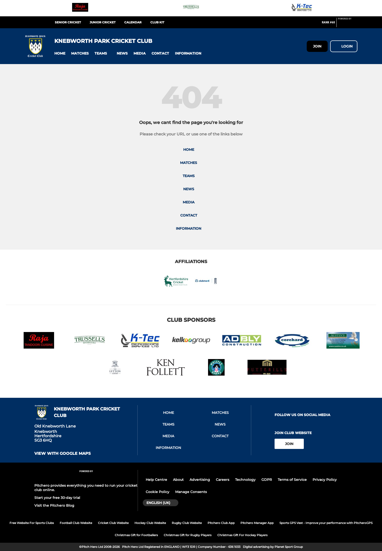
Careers (222, 479)
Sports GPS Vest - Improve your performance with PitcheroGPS (325, 523)
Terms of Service (292, 479)
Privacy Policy (325, 479)
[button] (59, 53)
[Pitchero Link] (347, 24)
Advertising (200, 479)
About (178, 479)
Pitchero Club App (221, 523)
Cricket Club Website (113, 523)
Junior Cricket (102, 22)
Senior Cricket (68, 22)
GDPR (266, 479)
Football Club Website (76, 523)
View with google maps (62, 453)
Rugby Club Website (187, 523)
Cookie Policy (157, 492)
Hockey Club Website (150, 523)
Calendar (133, 22)
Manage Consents (191, 492)
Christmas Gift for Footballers (136, 535)
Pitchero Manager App (257, 523)
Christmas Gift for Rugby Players (187, 535)
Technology (245, 479)
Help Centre (156, 479)
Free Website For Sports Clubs (32, 523)
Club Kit (157, 22)
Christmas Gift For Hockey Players (242, 535)
